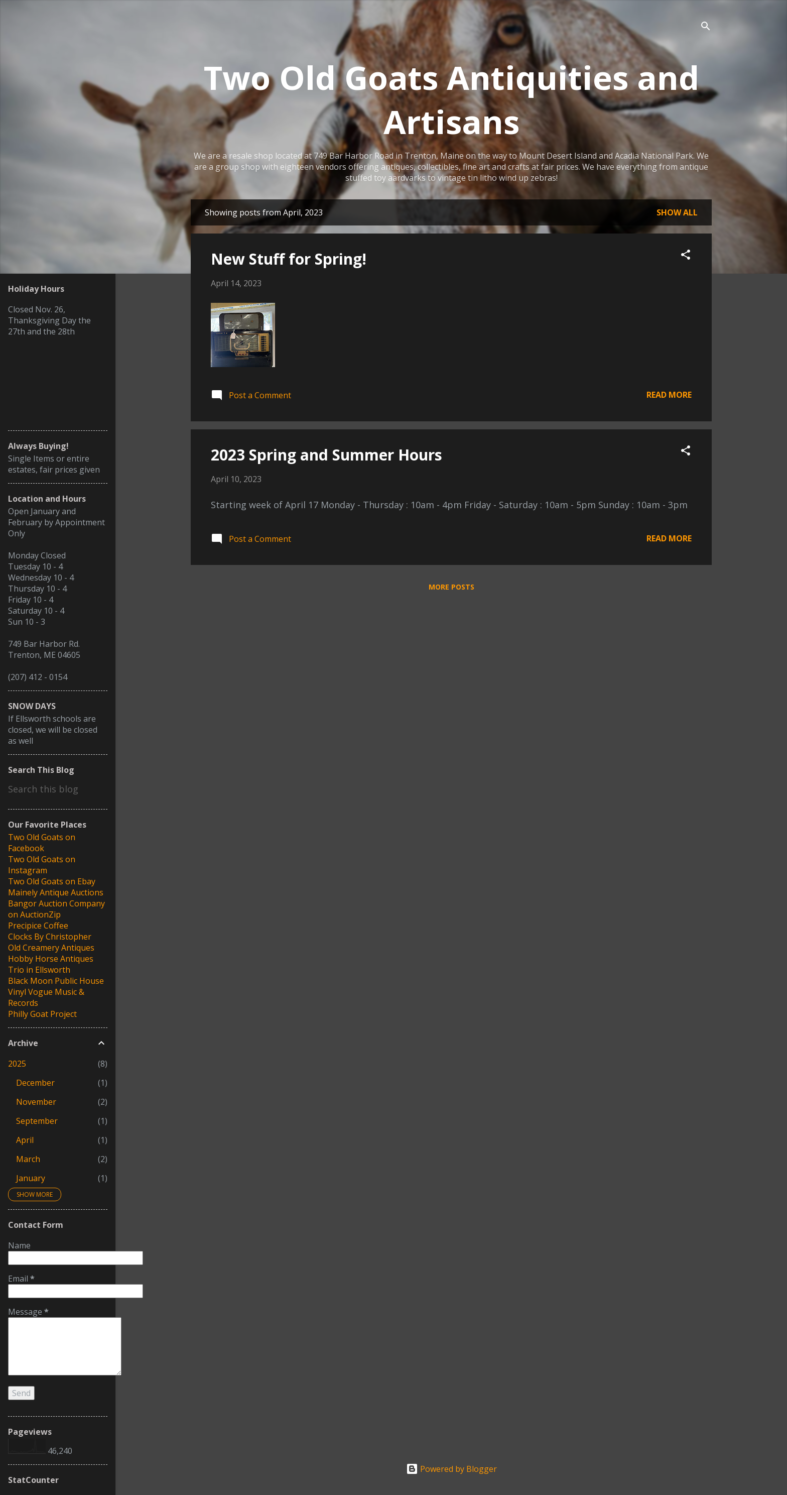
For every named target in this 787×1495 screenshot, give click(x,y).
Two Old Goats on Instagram (41, 865)
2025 (17, 1063)
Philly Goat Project (42, 1013)
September (37, 1120)
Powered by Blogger (451, 1468)
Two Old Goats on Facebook (41, 843)
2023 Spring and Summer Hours (326, 454)
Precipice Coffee (38, 925)
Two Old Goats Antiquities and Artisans (451, 99)
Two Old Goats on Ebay (51, 881)
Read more (669, 394)
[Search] (706, 27)
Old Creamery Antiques (51, 947)
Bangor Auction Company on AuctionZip (56, 909)
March (28, 1159)
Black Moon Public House (56, 980)
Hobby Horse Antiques (50, 958)
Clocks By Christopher (49, 936)
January (30, 1178)
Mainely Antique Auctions (55, 892)
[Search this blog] (57, 789)
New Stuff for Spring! (288, 259)
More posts (451, 587)
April (25, 1139)
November (36, 1101)
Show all (677, 212)
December (35, 1082)
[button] (686, 256)
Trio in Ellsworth (39, 969)
